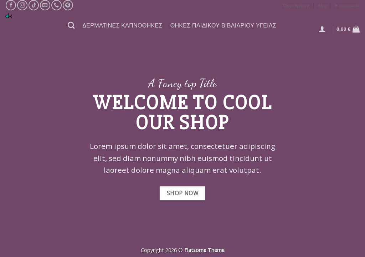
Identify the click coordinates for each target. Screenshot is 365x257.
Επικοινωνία (347, 5)
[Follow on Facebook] (11, 5)
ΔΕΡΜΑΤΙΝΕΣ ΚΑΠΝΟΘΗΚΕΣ (122, 25)
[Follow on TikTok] (34, 5)
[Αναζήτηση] (71, 25)
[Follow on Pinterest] (68, 5)
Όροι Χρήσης (296, 5)
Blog (322, 5)
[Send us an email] (45, 5)
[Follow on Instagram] (22, 5)
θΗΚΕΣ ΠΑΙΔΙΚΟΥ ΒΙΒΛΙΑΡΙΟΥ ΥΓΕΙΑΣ (223, 25)
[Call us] (56, 5)
